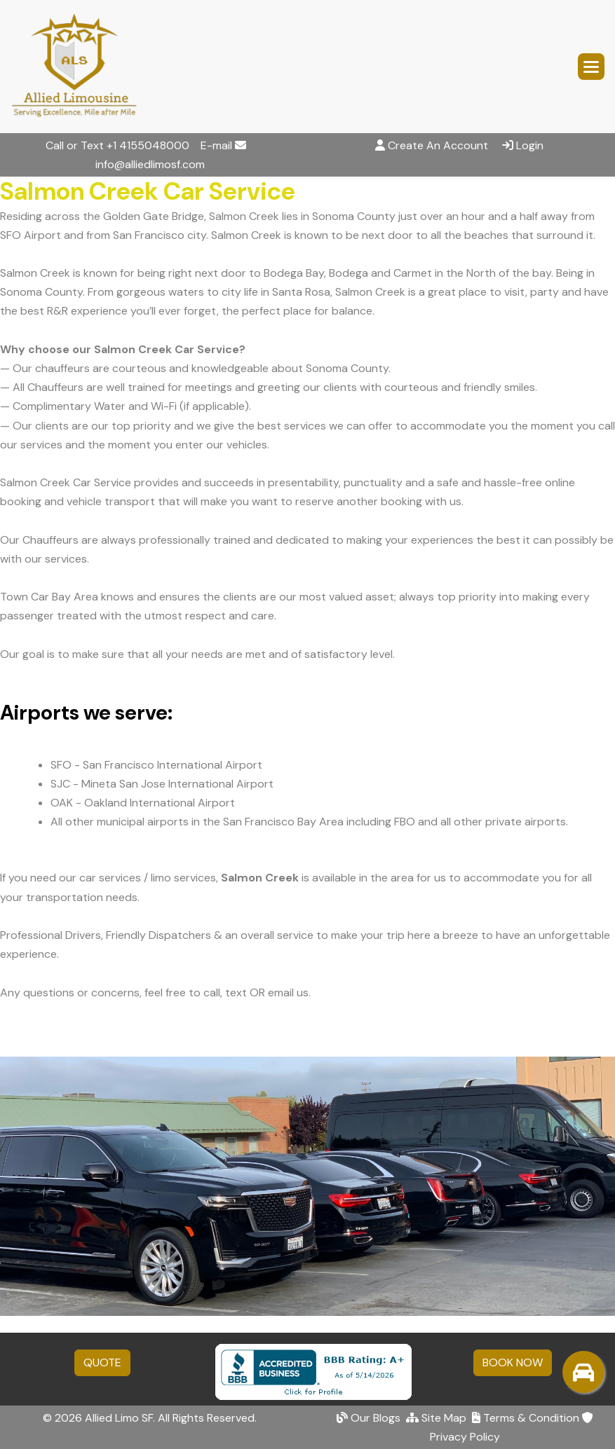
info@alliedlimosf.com (150, 164)
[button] (591, 66)
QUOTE (102, 1362)
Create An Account (438, 145)
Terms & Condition (525, 1417)
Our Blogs (368, 1417)
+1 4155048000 (148, 145)
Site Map (436, 1417)
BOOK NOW (512, 1362)
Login (529, 145)
